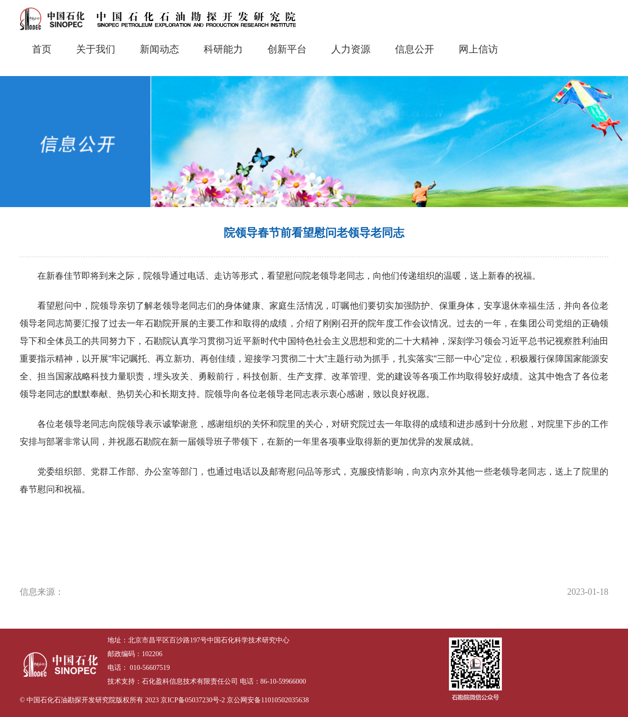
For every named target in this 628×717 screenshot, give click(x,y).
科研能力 (223, 49)
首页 (42, 49)
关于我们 (95, 49)
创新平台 (287, 49)
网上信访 (478, 49)
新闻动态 (159, 49)
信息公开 (414, 49)
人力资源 (350, 49)
